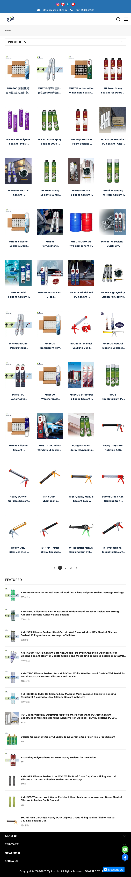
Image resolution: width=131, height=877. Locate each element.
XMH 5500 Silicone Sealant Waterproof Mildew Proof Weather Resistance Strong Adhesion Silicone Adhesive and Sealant (70, 613)
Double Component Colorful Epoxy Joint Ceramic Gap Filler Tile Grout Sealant (68, 736)
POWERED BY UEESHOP (98, 871)
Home (8, 30)
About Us (11, 836)
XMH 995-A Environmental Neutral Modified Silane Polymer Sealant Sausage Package (72, 592)
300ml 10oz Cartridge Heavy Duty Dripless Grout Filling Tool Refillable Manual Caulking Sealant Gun (68, 819)
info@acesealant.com (54, 10)
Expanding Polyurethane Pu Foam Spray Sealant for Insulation (58, 757)
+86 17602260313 (84, 10)
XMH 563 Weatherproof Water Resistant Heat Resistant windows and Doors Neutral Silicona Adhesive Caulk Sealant (71, 799)
